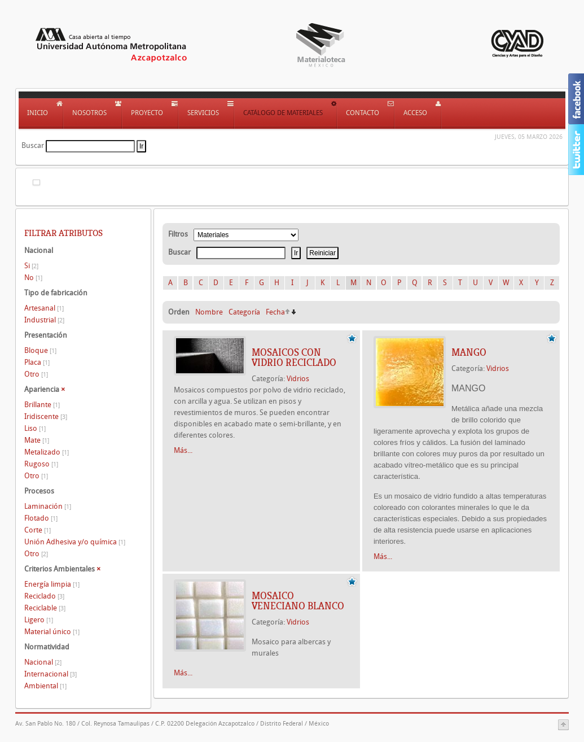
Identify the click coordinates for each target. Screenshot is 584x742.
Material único (52, 631)
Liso (35, 428)
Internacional (50, 674)
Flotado (41, 518)
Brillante (42, 404)
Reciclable (44, 608)
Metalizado (46, 452)
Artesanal (44, 308)
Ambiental (45, 686)
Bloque (40, 350)
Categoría (244, 312)
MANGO (468, 352)
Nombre (209, 312)
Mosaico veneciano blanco (298, 601)
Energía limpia (52, 584)
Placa (37, 362)
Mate (36, 440)
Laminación (47, 506)
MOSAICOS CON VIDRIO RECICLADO (294, 357)
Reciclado (44, 596)
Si (31, 265)
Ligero (38, 620)
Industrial (44, 320)
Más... (183, 450)
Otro (36, 374)
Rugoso (41, 464)
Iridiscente (45, 416)
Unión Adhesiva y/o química (74, 542)
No (33, 277)
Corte (37, 530)
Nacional (43, 662)
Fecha (275, 312)
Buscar (32, 145)
